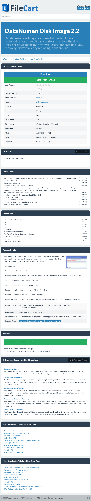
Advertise (59, 498)
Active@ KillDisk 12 (11, 443)
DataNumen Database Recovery (16, 399)
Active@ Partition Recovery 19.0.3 (16, 452)
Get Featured (81, 152)
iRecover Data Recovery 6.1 (14, 447)
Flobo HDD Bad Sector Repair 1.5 (16, 479)
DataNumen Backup (11, 369)
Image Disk (31, 321)
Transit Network (13, 498)
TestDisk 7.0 (8, 450)
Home (6, 17)
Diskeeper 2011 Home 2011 (14, 431)
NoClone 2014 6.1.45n (12, 436)
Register (80, 8)
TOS (38, 498)
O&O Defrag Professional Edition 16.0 (18, 489)
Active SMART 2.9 (10, 438)
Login (87, 8)
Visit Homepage (42, 102)
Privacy (44, 498)
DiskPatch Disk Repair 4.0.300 (15, 445)
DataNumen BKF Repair (13, 377)
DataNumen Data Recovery (14, 388)
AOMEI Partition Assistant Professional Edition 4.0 (23, 487)
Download (45, 74)
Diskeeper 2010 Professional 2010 (16, 433)
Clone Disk (57, 321)
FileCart (20, 9)
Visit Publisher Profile (78, 360)
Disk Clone (49, 321)
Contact (51, 498)
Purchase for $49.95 (45, 79)
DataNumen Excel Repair (13, 410)
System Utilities (19, 59)
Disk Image (23, 321)
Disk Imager (40, 321)
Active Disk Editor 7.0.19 (13, 475)
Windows (7, 59)
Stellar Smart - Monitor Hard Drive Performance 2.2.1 (23, 440)
